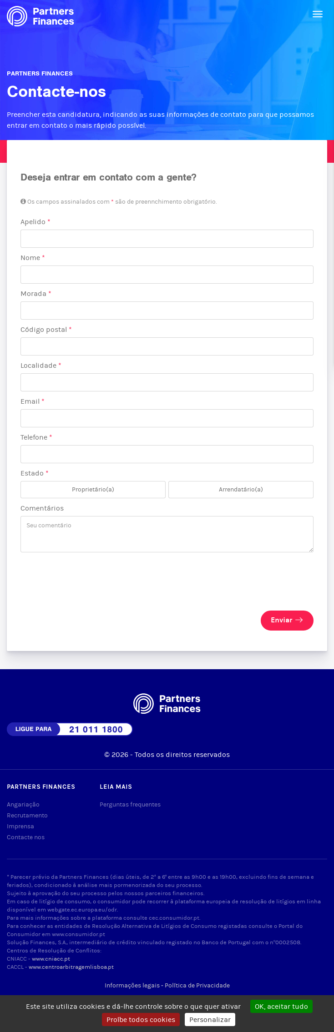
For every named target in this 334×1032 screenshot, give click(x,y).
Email (32, 401)
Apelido (35, 221)
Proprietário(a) (93, 492)
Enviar (287, 619)
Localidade (40, 365)
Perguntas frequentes (130, 804)
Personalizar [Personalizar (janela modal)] (210, 1019)
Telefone (36, 437)
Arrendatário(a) (241, 492)
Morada (35, 293)
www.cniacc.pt (51, 958)
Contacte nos (26, 837)
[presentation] (89, 574)
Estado (34, 473)
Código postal (46, 329)
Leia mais (116, 787)
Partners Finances (41, 787)
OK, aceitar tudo (281, 1006)
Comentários (42, 508)
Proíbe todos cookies (140, 1019)
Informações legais (132, 985)
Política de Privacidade (197, 985)
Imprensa (20, 826)
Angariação (23, 804)
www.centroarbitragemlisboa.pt (71, 966)
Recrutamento (27, 815)
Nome (32, 257)
